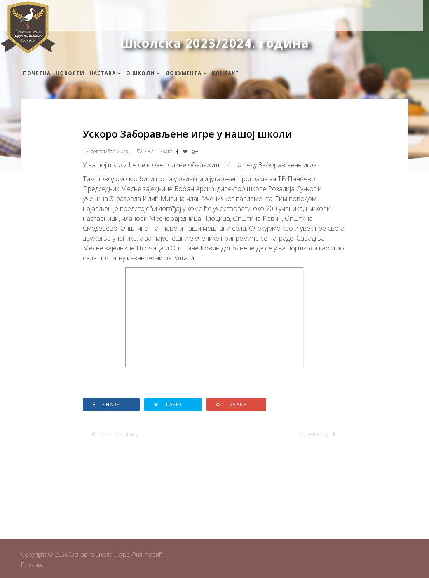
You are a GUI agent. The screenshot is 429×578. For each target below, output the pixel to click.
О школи (140, 73)
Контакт (225, 73)
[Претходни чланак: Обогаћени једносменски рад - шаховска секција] (110, 435)
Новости (70, 73)
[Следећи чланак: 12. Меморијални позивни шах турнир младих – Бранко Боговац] (323, 435)
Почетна (37, 73)
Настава (102, 73)
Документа (183, 73)
